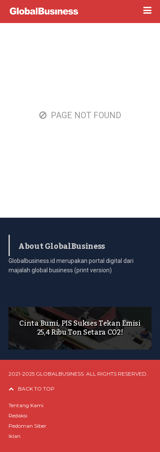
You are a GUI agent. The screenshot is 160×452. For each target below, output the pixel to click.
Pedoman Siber (28, 426)
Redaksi (18, 415)
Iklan (14, 436)
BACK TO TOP (32, 388)
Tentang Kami (26, 405)
